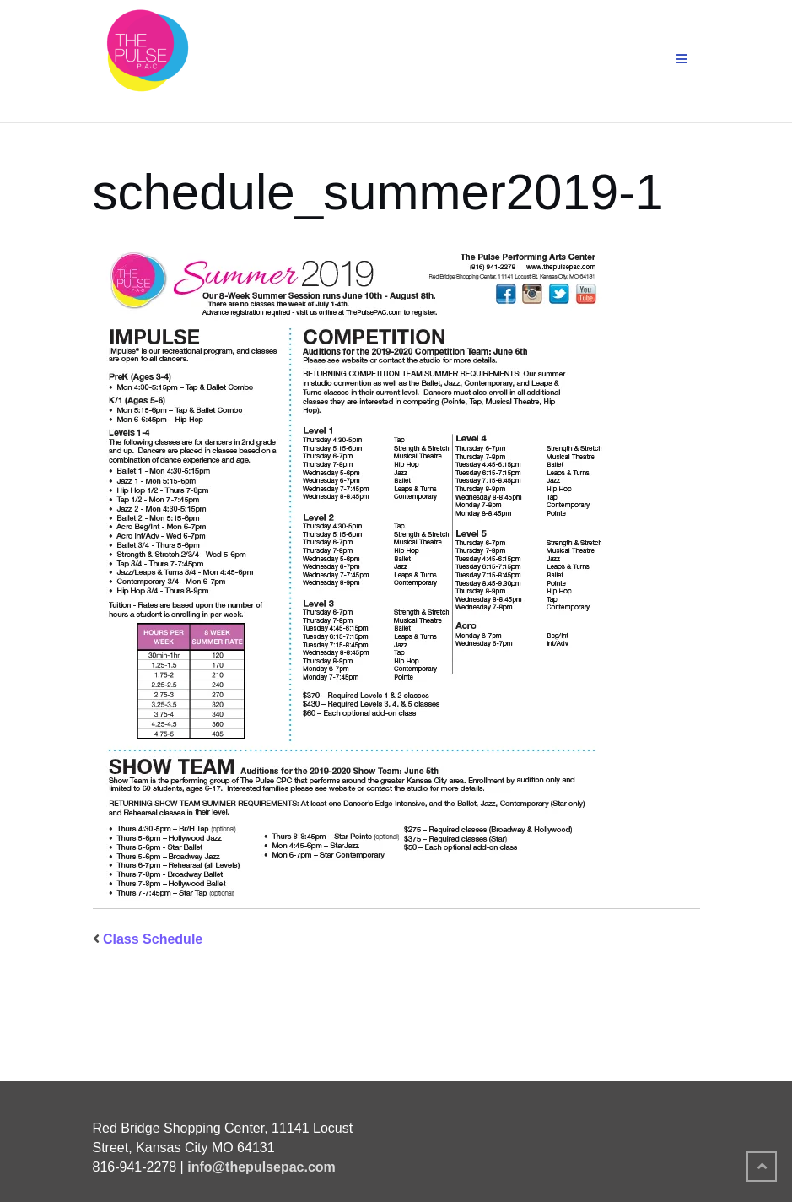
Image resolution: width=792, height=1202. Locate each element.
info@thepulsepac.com (261, 1167)
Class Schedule (152, 939)
